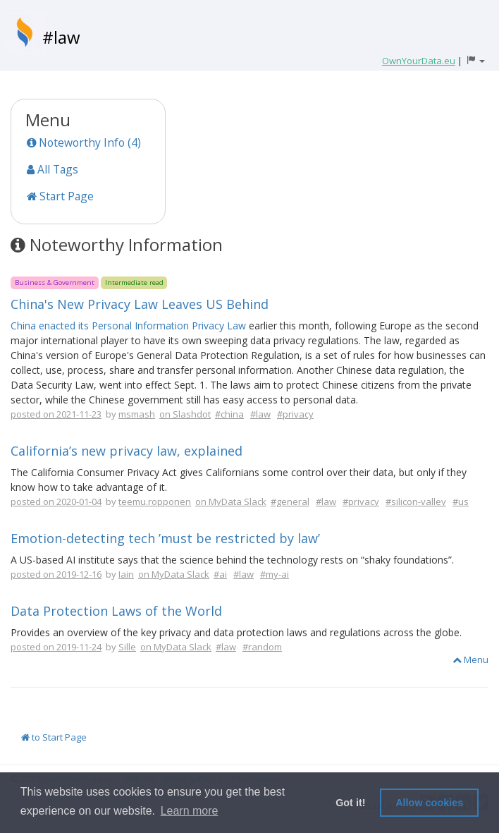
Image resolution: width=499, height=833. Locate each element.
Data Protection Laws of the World (116, 610)
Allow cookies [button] (429, 802)
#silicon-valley (416, 501)
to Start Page (54, 737)
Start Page (60, 196)
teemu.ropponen (154, 501)
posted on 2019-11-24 (56, 646)
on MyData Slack (230, 501)
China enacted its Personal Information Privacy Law (128, 325)
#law (61, 37)
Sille (127, 646)
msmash (136, 414)
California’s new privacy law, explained (126, 450)
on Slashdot (185, 414)
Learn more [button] (189, 811)
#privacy (295, 414)
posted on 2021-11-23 (56, 414)
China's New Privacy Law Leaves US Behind (140, 304)
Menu (470, 659)
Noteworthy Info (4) (84, 142)
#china (229, 414)
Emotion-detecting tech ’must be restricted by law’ (165, 538)
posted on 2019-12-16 (56, 574)
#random (262, 646)
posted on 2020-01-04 (56, 501)
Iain (126, 574)
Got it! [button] (350, 802)
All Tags (52, 169)
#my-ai (274, 574)
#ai (220, 574)
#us (460, 501)
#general (290, 501)
